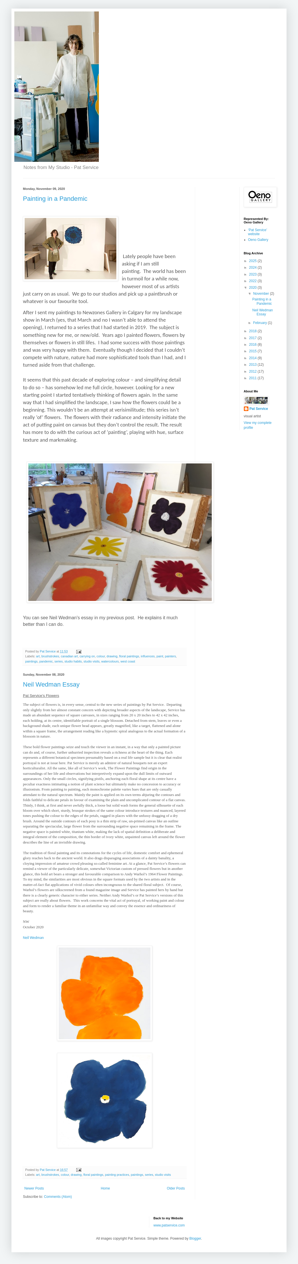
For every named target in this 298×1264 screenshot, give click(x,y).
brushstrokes (50, 656)
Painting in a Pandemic (55, 198)
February (260, 323)
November (261, 294)
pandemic (46, 661)
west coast (128, 661)
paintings (31, 661)
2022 (253, 281)
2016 (253, 345)
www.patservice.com (169, 1225)
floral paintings (129, 656)
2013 (253, 365)
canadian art (69, 656)
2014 (253, 358)
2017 (253, 338)
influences (148, 656)
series (58, 661)
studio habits (73, 661)
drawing (112, 656)
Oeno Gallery (258, 240)
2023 (253, 274)
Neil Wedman (33, 937)
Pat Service (259, 409)
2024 (253, 268)
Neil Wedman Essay (51, 684)
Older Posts (176, 1188)
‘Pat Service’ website (257, 232)
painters (170, 656)
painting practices (117, 1174)
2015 (253, 351)
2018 (253, 331)
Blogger (195, 1239)
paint (159, 656)
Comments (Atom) (58, 1197)
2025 (253, 261)
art (38, 656)
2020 (253, 288)
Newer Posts (34, 1188)
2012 (253, 371)
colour (101, 656)
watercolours (110, 661)
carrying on (87, 656)
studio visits (92, 661)
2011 (253, 378)
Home (105, 1188)
